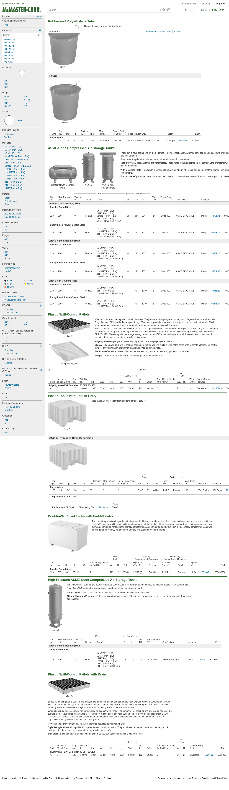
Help (98, 778)
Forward (177, 31)
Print (169, 31)
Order (190, 9)
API (91, 778)
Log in (220, 3)
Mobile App (47, 778)
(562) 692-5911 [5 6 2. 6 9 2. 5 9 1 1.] (189, 3)
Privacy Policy (221, 778)
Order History (213, 9)
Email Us (206, 3)
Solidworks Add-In (63, 778)
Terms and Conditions (201, 778)
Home (4, 778)
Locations (15, 778)
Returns (25, 778)
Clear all (38, 16)
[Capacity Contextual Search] (22, 35)
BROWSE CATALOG (14, 3)
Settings (107, 778)
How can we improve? (155, 31)
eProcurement (80, 778)
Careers (35, 778)
